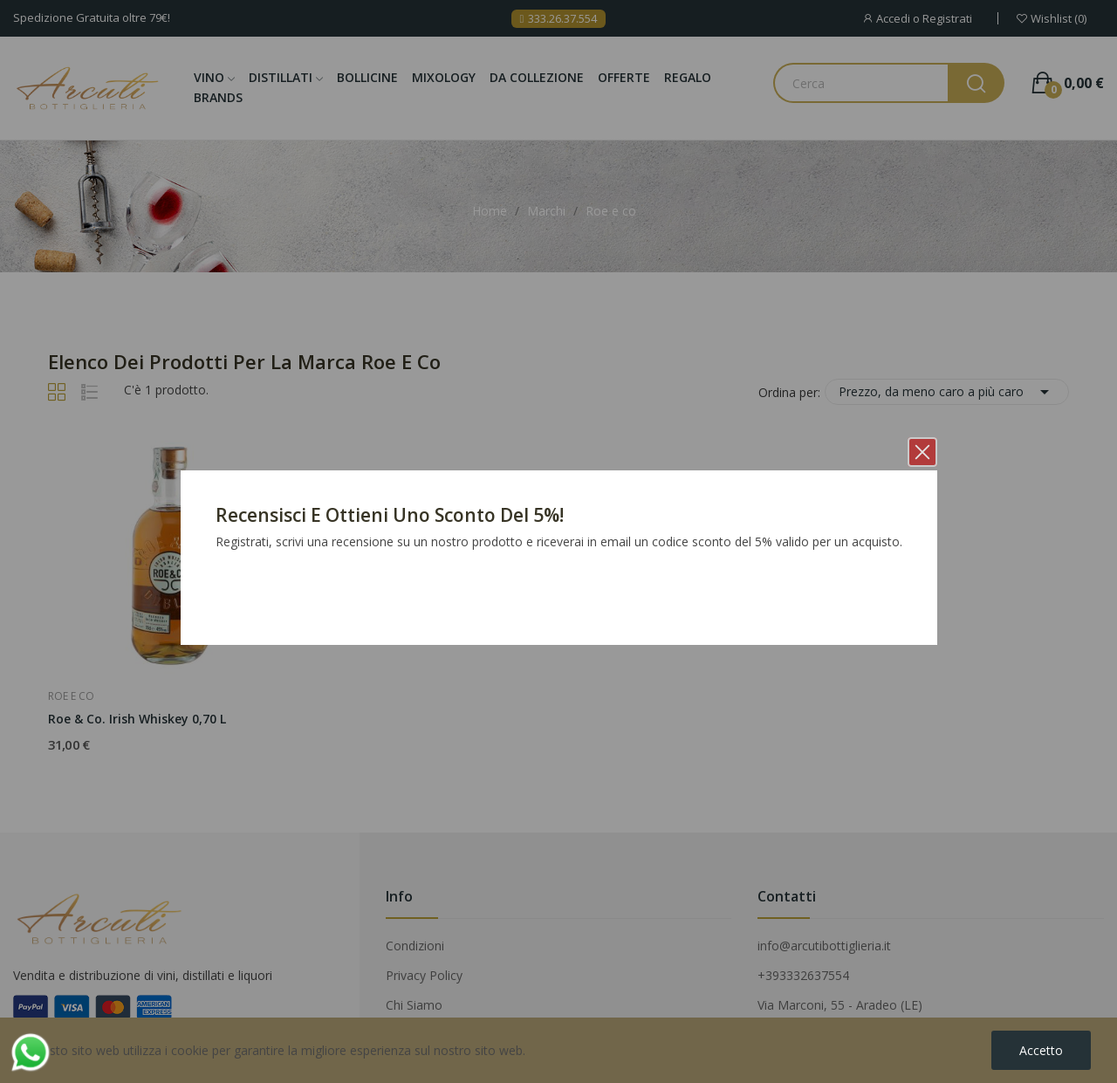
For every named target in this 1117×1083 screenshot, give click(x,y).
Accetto (1041, 1050)
